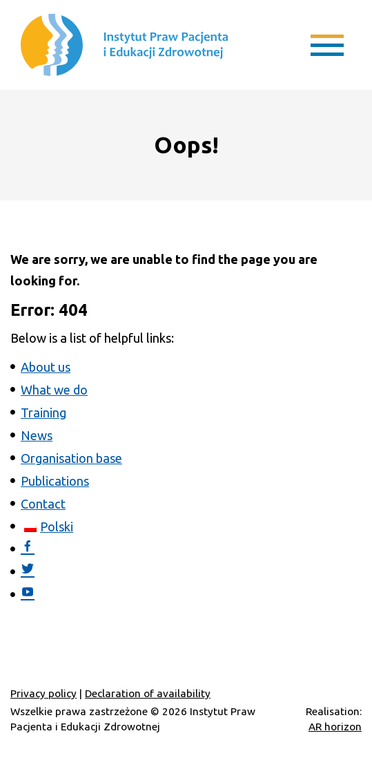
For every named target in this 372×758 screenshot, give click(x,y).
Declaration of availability (148, 693)
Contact (43, 504)
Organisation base (71, 458)
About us (45, 367)
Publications (55, 481)
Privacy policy (43, 693)
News (36, 435)
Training (43, 412)
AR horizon (335, 726)
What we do (54, 390)
